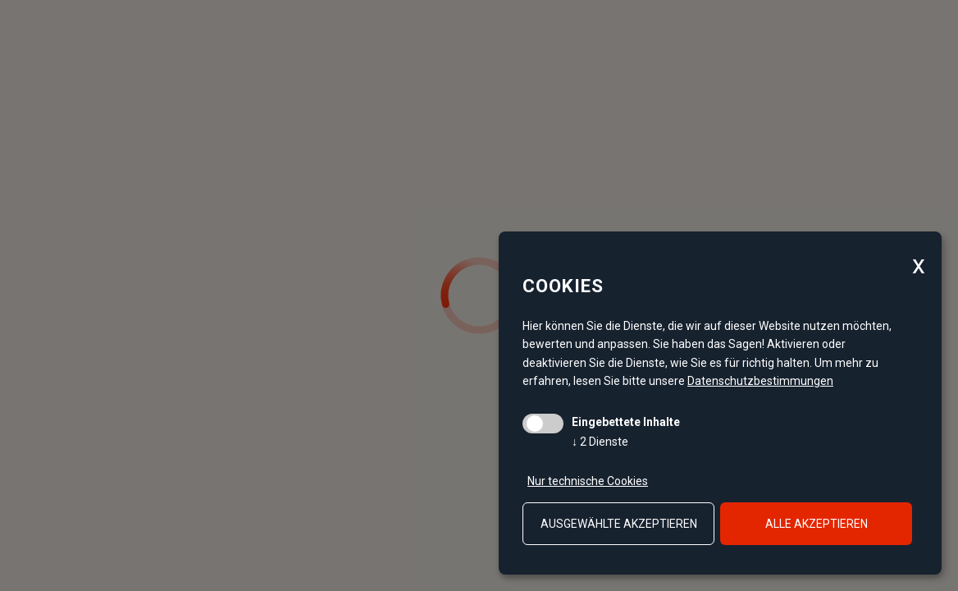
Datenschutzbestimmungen (760, 380)
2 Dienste (600, 441)
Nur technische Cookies (587, 481)
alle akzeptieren (816, 523)
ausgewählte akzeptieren (619, 523)
